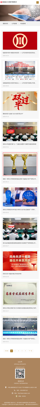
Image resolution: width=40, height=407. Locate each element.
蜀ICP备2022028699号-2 (31, 404)
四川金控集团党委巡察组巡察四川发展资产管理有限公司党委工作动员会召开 (20, 243)
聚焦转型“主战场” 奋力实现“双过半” (13, 113)
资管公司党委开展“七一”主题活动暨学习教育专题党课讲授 (19, 144)
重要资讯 (5, 23)
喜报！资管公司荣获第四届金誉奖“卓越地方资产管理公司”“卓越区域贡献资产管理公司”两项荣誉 (20, 179)
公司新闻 (14, 23)
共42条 (6, 350)
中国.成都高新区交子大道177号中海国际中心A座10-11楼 (22, 387)
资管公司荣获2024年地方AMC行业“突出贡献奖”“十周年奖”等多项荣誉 (20, 209)
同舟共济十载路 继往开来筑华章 (12, 273)
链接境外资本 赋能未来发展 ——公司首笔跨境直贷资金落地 (20, 52)
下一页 (30, 350)
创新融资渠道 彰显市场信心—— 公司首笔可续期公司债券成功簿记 (20, 83)
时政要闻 (23, 23)
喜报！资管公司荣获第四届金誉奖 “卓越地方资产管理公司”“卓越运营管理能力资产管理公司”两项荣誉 (20, 338)
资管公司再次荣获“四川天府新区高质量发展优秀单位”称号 (19, 308)
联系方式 (21, 381)
